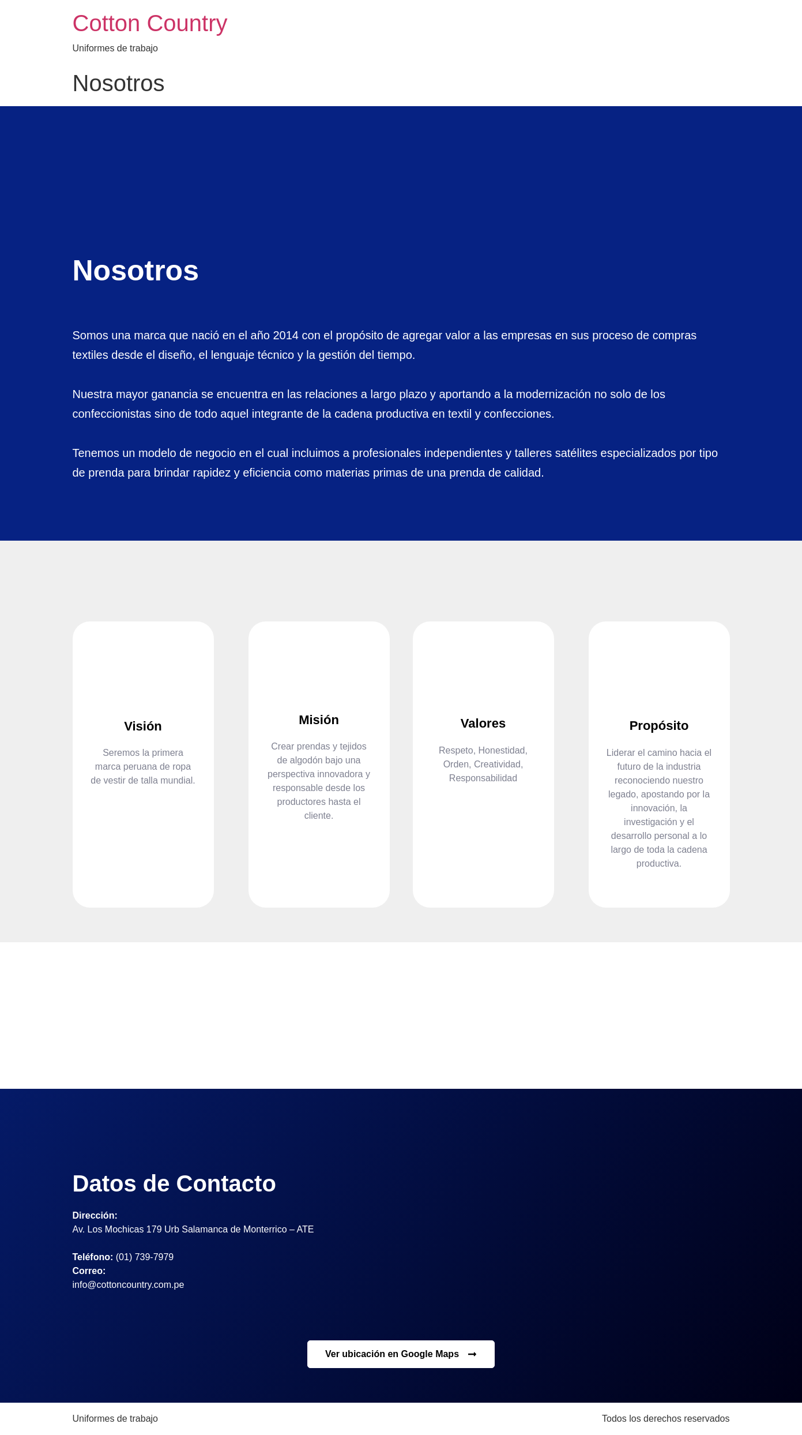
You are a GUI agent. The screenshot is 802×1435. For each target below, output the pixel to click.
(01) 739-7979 (145, 1257)
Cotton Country (150, 23)
